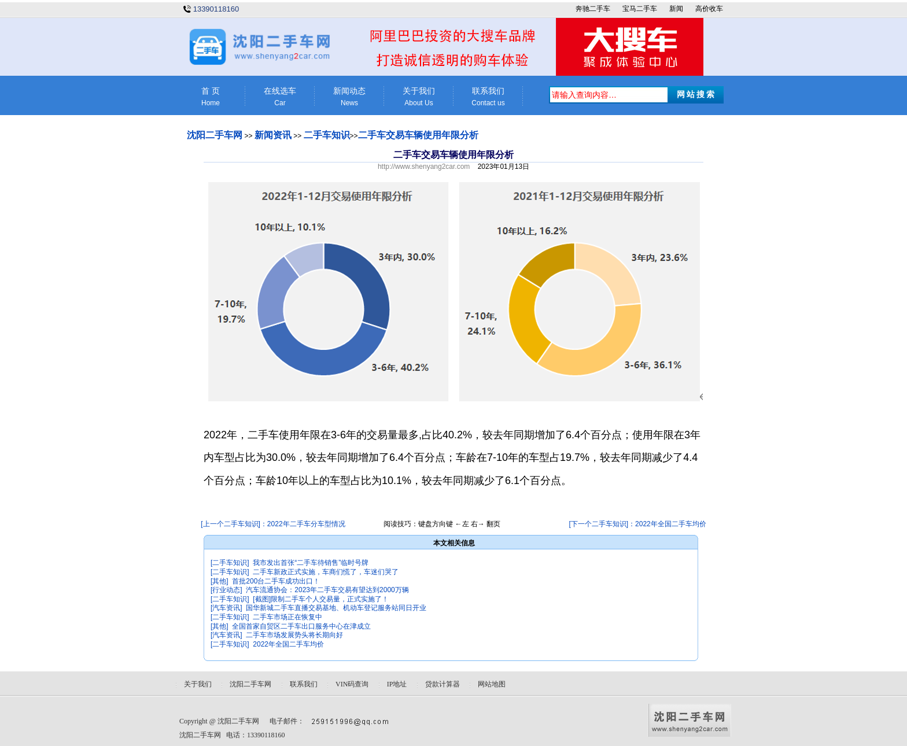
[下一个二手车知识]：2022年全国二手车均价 (637, 524)
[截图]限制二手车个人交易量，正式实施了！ (321, 599)
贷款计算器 (442, 684)
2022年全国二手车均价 (288, 644)
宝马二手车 (639, 9)
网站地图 (492, 684)
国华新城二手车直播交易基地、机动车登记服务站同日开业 (336, 608)
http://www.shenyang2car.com (424, 167)
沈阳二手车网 (214, 135)
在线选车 (280, 97)
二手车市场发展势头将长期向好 (294, 635)
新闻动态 (349, 97)
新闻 (676, 9)
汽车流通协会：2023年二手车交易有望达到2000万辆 (327, 590)
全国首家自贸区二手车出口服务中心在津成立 (301, 626)
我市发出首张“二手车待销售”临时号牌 (310, 563)
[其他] (219, 581)
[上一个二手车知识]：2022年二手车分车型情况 (273, 524)
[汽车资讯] (226, 608)
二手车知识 (327, 135)
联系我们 (488, 97)
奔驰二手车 (593, 9)
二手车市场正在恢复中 (287, 617)
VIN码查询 (351, 684)
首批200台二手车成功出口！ (276, 581)
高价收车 (709, 9)
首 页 (210, 97)
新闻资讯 (273, 135)
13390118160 (216, 9)
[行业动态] (226, 590)
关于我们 (419, 97)
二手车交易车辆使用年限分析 (418, 135)
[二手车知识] (230, 563)
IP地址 (397, 684)
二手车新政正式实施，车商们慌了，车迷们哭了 (326, 572)
